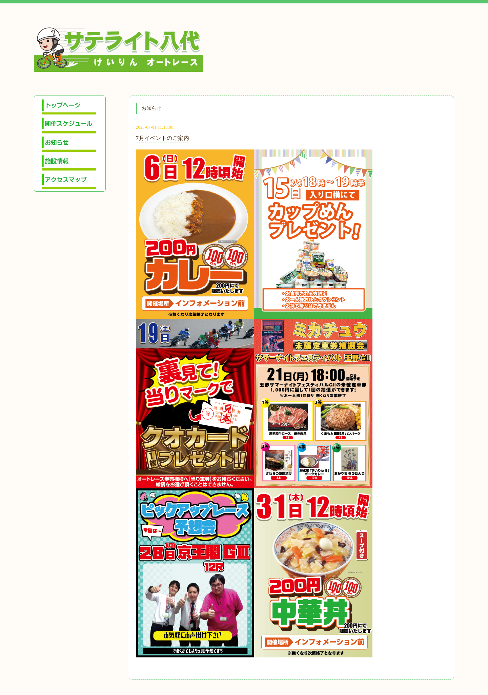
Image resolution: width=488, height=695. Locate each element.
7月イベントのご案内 (162, 138)
